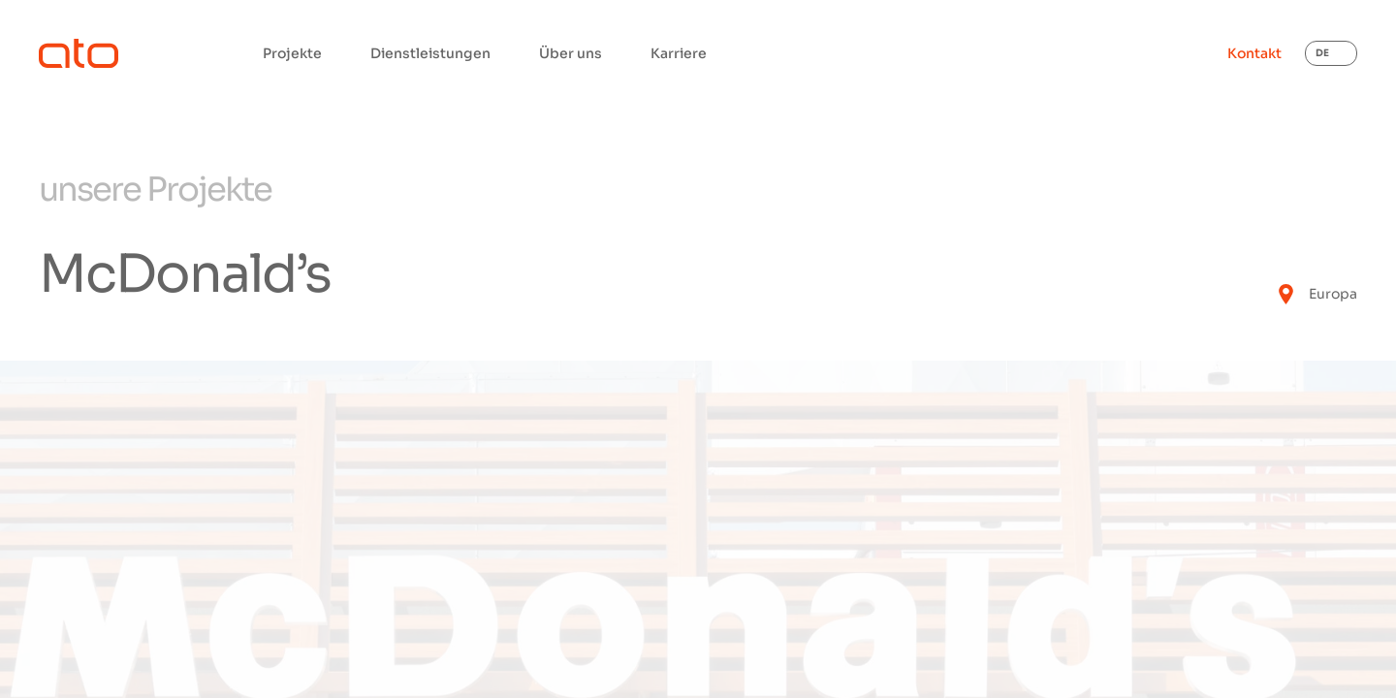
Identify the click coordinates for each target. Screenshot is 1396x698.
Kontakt (1254, 53)
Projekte (292, 53)
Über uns (570, 53)
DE (1322, 53)
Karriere (678, 53)
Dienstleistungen (430, 53)
